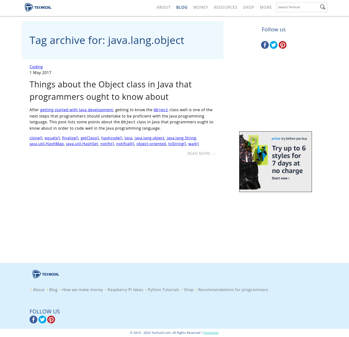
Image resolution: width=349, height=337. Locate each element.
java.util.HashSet (82, 142)
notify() (107, 142)
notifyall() (125, 142)
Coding (36, 66)
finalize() (70, 137)
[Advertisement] (273, 96)
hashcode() (111, 137)
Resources (226, 7)
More (266, 7)
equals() (52, 137)
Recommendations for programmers (233, 289)
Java (128, 137)
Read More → (202, 152)
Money (200, 7)
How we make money (82, 289)
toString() (177, 142)
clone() (36, 137)
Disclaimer (211, 333)
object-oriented (151, 142)
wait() (193, 142)
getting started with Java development (76, 109)
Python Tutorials (163, 289)
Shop (248, 7)
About (164, 7)
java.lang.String (181, 137)
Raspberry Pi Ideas (125, 289)
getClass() (90, 137)
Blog (182, 7)
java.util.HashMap (47, 142)
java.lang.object (149, 137)
